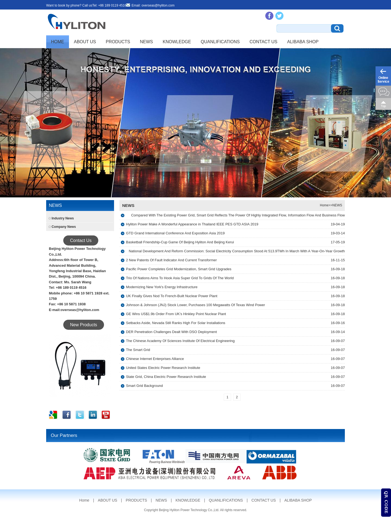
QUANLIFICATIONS (220, 41)
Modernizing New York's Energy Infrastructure (161, 287)
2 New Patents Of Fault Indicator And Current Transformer (171, 260)
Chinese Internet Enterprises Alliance (155, 359)
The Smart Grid (138, 350)
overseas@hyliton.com (158, 5)
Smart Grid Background (144, 386)
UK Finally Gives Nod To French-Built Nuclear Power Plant (171, 296)
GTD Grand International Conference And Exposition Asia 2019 (175, 233)
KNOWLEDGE (177, 41)
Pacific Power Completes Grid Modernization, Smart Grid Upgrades (178, 269)
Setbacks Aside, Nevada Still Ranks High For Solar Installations (175, 323)
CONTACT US (264, 41)
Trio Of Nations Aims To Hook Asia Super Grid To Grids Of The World (180, 278)
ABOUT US (85, 41)
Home (57, 41)
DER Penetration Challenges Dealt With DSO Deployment (171, 332)
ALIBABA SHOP (303, 41)
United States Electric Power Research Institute (163, 368)
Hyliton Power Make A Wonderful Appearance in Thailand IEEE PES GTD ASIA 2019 (192, 224)
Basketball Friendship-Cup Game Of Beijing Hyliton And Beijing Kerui (180, 242)
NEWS (146, 41)
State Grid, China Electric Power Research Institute (166, 377)
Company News (64, 227)
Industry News (63, 218)
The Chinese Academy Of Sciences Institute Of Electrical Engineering (180, 341)
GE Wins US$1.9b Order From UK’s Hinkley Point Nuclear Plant (176, 314)
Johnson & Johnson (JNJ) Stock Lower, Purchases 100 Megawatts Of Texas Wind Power (195, 305)
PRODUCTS (118, 41)
